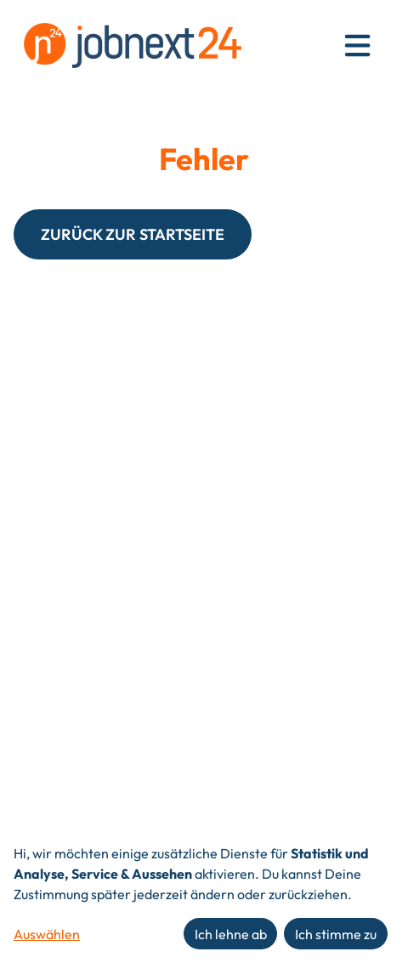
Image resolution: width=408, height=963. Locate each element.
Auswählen (47, 934)
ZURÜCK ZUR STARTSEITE (132, 234)
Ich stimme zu (336, 934)
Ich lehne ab (231, 934)
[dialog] (204, 898)
